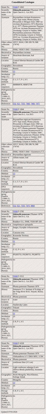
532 (14, 104)
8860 (33, 206)
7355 (23, 104)
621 (18, 104)
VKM (15, 7)
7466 (33, 104)
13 (14, 71)
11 (14, 241)
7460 (28, 104)
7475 (38, 104)
